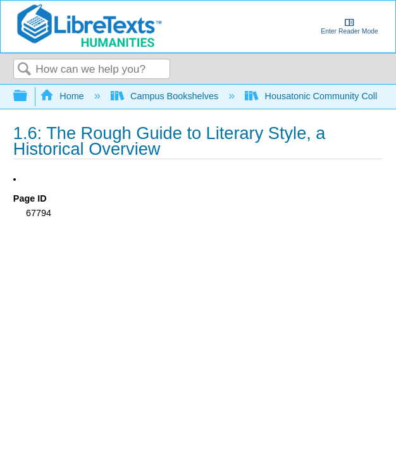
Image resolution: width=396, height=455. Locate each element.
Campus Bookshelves (166, 96)
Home (63, 96)
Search (24, 70)
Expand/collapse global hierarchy (28, 96)
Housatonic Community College (320, 96)
